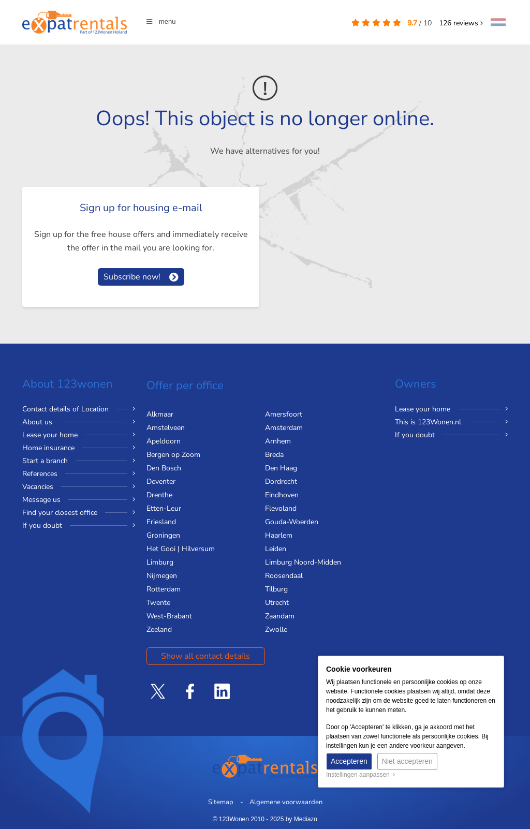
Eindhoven (282, 495)
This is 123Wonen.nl (428, 422)
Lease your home (50, 435)
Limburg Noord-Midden (303, 562)
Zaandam (280, 616)
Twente (158, 603)
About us (37, 422)
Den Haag (281, 468)
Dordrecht (281, 481)
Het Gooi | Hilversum (180, 549)
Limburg (159, 562)
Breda (274, 455)
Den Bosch (163, 468)
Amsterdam (284, 428)
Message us (41, 500)
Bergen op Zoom (173, 455)
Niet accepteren (407, 761)
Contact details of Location (65, 409)
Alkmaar (159, 414)
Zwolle (276, 629)
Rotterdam (163, 589)
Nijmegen (161, 576)
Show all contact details (205, 656)
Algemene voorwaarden (285, 802)
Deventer (160, 481)
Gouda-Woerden (291, 522)
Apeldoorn (163, 441)
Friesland (161, 522)
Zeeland (159, 629)
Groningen (163, 535)
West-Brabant (169, 616)
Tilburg (276, 589)
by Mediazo (301, 819)
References (39, 474)
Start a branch (45, 461)
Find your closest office (59, 512)
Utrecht (277, 603)
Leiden (275, 549)
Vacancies (37, 487)
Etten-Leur (163, 508)
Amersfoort (283, 414)
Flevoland (281, 508)
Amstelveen (165, 428)
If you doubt (42, 525)
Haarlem (278, 535)
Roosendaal (284, 576)
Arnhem (278, 441)
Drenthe (159, 495)
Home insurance (48, 448)
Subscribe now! (132, 277)
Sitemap (220, 802)
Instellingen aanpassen (360, 774)
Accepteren (349, 761)
